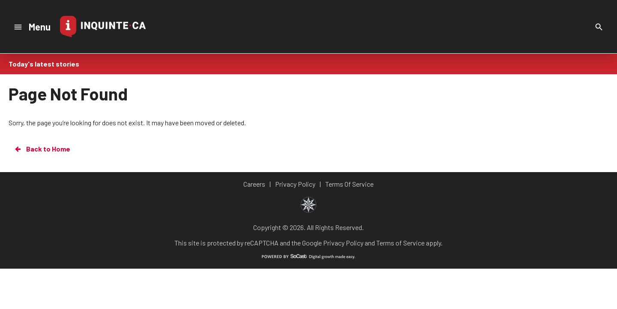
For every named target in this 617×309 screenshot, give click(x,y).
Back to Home (42, 149)
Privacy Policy (343, 243)
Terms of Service (400, 243)
